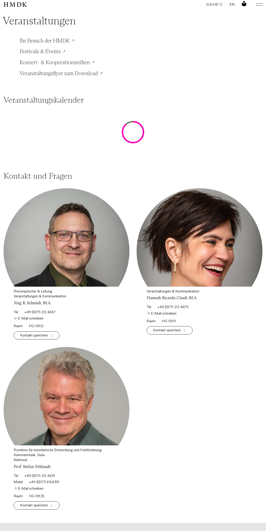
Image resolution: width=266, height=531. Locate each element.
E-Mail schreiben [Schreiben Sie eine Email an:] (30, 318)
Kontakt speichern (34, 335)
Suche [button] (214, 4)
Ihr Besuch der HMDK (45, 41)
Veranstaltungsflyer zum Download (59, 73)
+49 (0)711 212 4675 (173, 307)
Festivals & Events (40, 51)
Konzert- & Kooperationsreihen (55, 62)
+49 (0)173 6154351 (44, 482)
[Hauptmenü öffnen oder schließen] (255, 4)
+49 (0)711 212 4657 (40, 312)
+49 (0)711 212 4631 (39, 476)
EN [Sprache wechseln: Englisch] (232, 4)
